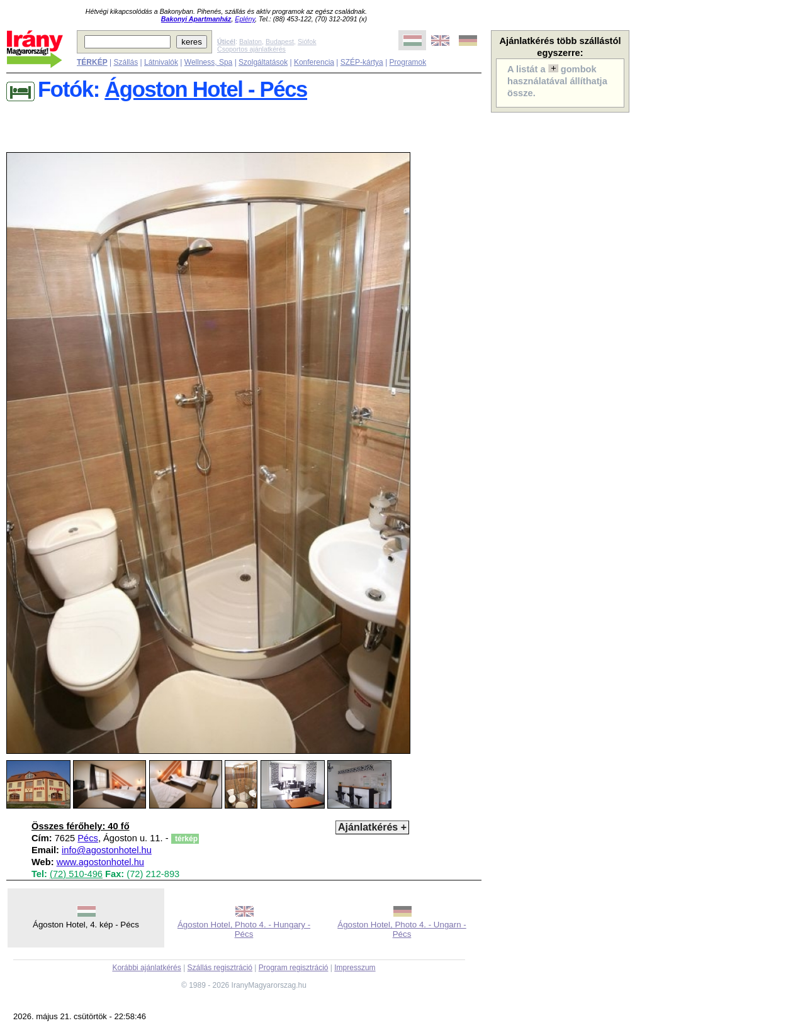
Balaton (250, 41)
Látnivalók (161, 62)
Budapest (280, 41)
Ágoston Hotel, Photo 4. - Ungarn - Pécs (401, 929)
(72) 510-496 (76, 874)
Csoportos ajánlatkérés (251, 49)
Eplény (245, 19)
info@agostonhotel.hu (107, 850)
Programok (408, 62)
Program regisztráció (294, 967)
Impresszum (354, 967)
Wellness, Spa (208, 62)
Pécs (87, 838)
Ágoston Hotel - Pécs (205, 89)
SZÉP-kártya (361, 62)
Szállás (125, 62)
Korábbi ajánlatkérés (146, 967)
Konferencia (314, 62)
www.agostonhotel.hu (100, 862)
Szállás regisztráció (220, 967)
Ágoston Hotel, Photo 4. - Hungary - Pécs (243, 929)
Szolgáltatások (263, 62)
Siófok (307, 41)
